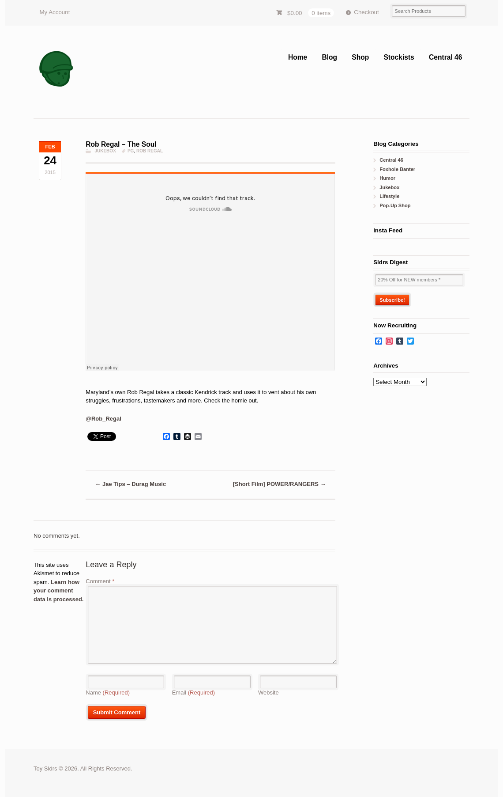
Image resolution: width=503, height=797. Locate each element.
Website (268, 692)
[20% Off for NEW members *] (419, 279)
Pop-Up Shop (394, 205)
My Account (54, 12)
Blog (329, 57)
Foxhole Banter (397, 169)
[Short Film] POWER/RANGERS (279, 484)
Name (108, 692)
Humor (387, 178)
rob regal (149, 150)
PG (131, 150)
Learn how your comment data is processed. (58, 591)
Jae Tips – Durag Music (130, 484)
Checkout (366, 12)
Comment (100, 581)
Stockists (398, 57)
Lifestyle (389, 196)
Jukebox (105, 150)
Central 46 (445, 57)
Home (297, 57)
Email (193, 692)
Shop (360, 57)
